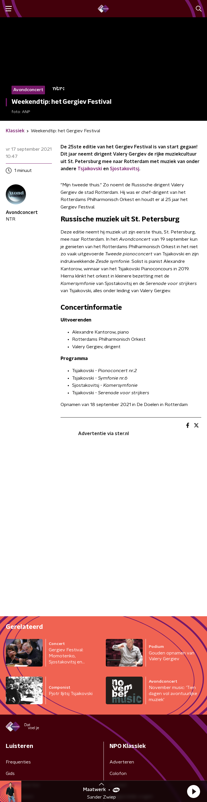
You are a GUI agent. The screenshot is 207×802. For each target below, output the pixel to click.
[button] (193, 791)
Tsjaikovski (90, 168)
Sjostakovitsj (124, 168)
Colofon (118, 773)
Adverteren (122, 762)
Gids (10, 773)
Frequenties (18, 762)
